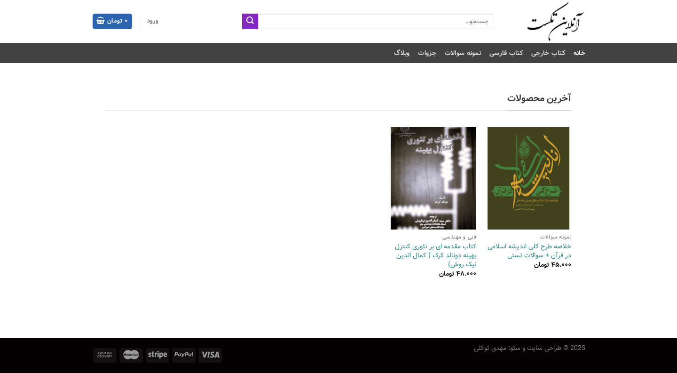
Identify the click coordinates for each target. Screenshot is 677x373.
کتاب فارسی (506, 53)
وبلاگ (401, 53)
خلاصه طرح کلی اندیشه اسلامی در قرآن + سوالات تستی (529, 251)
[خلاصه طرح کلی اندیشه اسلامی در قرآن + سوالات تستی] (528, 178)
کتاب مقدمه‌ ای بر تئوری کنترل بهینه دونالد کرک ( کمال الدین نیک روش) (435, 255)
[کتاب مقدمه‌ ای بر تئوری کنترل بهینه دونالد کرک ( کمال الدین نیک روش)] (433, 178)
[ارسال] (250, 22)
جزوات (427, 53)
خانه (579, 53)
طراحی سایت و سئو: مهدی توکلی (517, 348)
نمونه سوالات (463, 53)
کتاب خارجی (548, 53)
